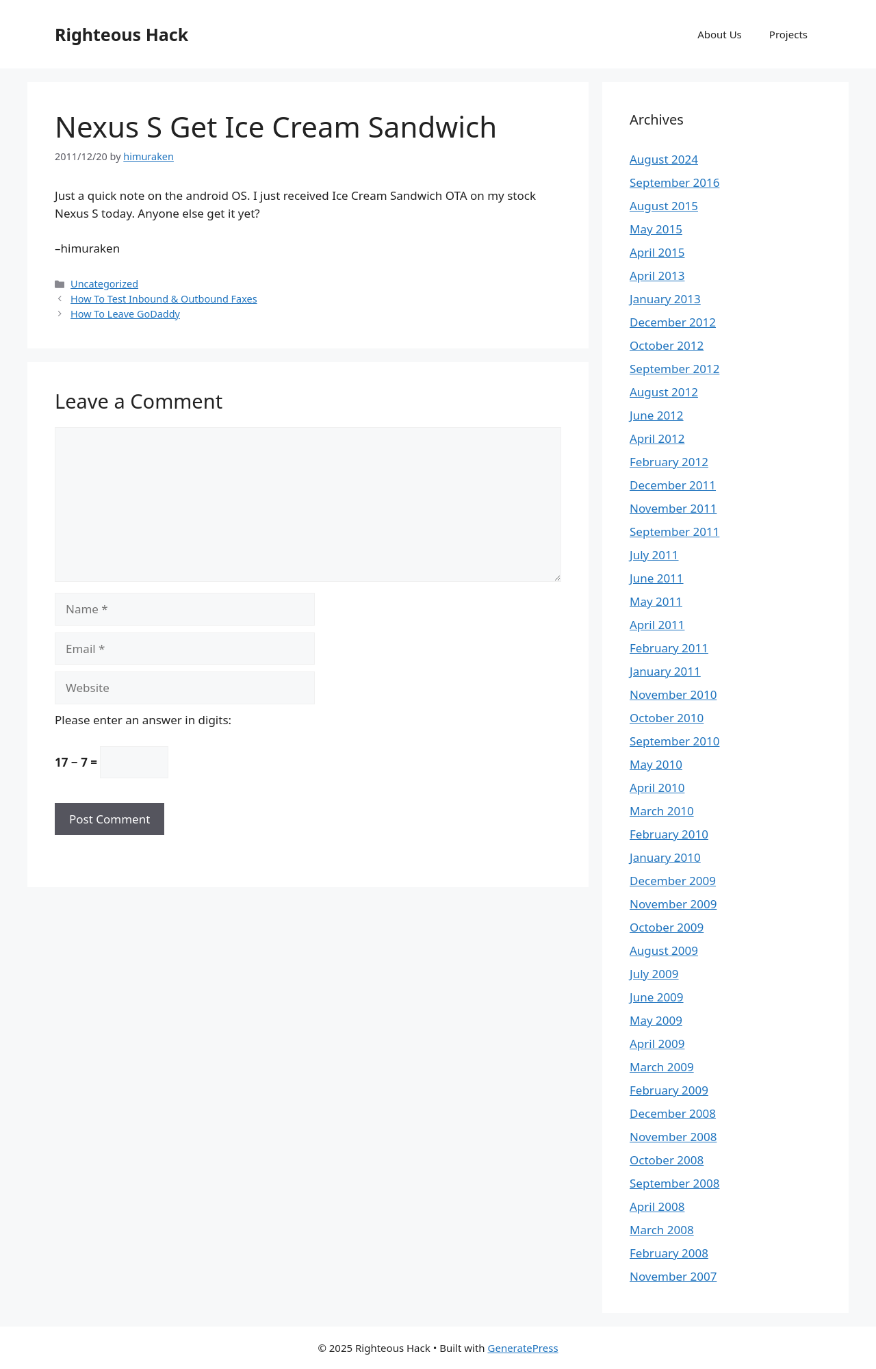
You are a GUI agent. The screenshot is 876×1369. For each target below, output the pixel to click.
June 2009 (657, 997)
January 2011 (665, 671)
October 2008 (667, 1160)
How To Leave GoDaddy (125, 313)
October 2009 (667, 927)
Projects (788, 34)
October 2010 (667, 718)
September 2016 (674, 182)
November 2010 (673, 694)
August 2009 (664, 950)
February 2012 (669, 462)
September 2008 (674, 1183)
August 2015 (664, 206)
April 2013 (657, 275)
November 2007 (673, 1276)
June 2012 (657, 415)
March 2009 (662, 1067)
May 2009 (656, 1020)
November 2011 (673, 508)
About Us (719, 34)
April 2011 (657, 624)
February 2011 (669, 648)
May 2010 (656, 764)
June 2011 (657, 578)
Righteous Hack (121, 34)
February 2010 (669, 834)
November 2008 (673, 1136)
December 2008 (673, 1113)
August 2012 (664, 392)
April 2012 (657, 438)
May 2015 (656, 229)
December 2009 (673, 880)
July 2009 (654, 974)
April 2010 (657, 787)
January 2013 (665, 299)
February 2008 (669, 1253)
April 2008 (657, 1206)
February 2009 (669, 1090)
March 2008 (662, 1230)
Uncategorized (104, 283)
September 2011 (674, 531)
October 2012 (667, 345)
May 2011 (656, 601)
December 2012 (673, 322)
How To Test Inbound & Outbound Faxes (163, 298)
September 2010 (674, 741)
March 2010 (662, 811)
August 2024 (664, 159)
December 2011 (673, 485)
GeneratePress (523, 1348)
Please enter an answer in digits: (143, 720)
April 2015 (657, 252)
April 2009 (657, 1043)
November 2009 (673, 904)
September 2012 (674, 368)
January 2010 (665, 857)
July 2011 (654, 555)
